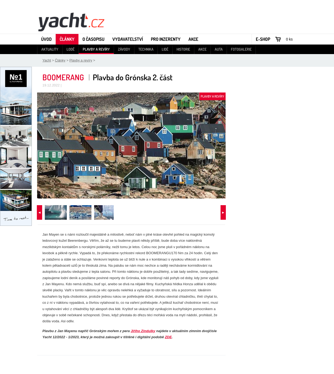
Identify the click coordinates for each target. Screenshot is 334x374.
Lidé (165, 49)
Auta (219, 49)
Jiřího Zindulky (143, 331)
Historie (183, 49)
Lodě (70, 49)
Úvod (46, 39)
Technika (145, 49)
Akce (193, 39)
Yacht (46, 60)
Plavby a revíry (96, 49)
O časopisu (93, 39)
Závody (124, 49)
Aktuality (49, 49)
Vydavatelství (127, 39)
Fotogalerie (241, 49)
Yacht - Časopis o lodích (71, 21)
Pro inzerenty (166, 39)
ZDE (168, 337)
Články (67, 39)
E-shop (263, 39)
